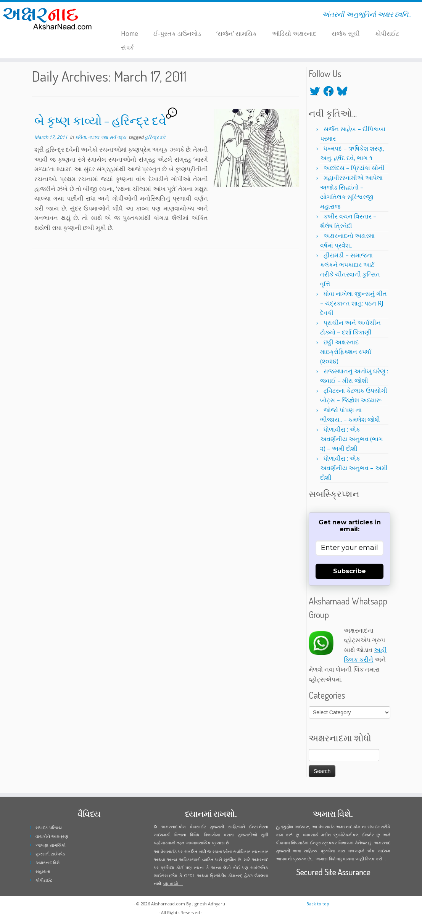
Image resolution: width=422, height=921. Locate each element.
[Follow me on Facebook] (122, 15)
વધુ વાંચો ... (173, 883)
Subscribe (349, 571)
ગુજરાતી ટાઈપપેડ (50, 854)
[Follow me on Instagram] (127, 15)
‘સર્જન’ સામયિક (236, 33)
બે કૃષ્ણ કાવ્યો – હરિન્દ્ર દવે (100, 120)
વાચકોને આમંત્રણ (51, 836)
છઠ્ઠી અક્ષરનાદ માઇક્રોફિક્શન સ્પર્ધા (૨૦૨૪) (345, 351)
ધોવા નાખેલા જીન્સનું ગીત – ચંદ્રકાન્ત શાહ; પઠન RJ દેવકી (353, 303)
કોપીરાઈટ (387, 33)
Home (129, 33)
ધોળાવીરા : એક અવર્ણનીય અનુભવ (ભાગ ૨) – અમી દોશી (351, 439)
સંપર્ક (127, 47)
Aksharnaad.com (168, 904)
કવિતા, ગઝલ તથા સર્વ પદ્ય (101, 137)
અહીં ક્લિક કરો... (370, 859)
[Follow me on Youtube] (132, 15)
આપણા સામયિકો (50, 845)
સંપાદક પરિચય (48, 827)
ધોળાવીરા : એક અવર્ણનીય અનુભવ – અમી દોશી (354, 468)
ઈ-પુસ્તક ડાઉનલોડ (177, 33)
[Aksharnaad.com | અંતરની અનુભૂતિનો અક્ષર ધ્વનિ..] (49, 18)
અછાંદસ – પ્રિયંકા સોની (354, 168)
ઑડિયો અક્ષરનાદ (294, 33)
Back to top (317, 904)
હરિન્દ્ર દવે (155, 137)
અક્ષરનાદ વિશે (47, 862)
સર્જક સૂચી (346, 33)
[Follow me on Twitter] (117, 15)
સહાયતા (42, 871)
